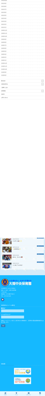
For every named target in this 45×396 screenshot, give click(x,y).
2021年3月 (3, 21)
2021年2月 (3, 24)
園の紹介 (3, 80)
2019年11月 (4, 66)
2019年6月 (3, 75)
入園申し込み (4, 87)
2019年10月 (4, 69)
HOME (5, 393)
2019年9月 (3, 72)
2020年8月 (3, 42)
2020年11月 (4, 33)
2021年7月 (3, 9)
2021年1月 (3, 27)
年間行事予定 (4, 84)
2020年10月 (4, 36)
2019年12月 (4, 63)
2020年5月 (3, 51)
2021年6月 (3, 12)
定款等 (2, 94)
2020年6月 (3, 48)
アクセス (16, 393)
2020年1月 (3, 60)
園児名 (3, 308)
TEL (40, 393)
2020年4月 (3, 54)
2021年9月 (3, 3)
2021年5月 (3, 15)
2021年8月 (3, 6)
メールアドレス (6, 314)
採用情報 (3, 90)
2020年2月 (3, 57)
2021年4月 (3, 18)
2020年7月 (3, 45)
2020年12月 (4, 30)
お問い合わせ (4, 97)
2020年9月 (3, 39)
